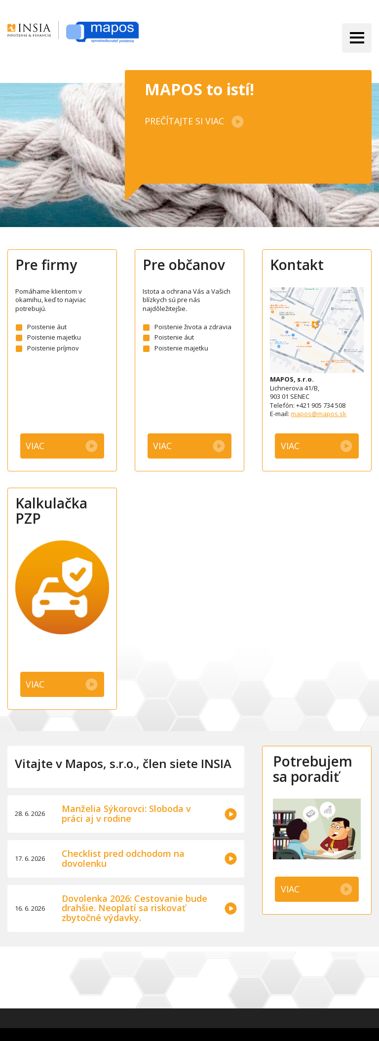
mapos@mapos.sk (318, 413)
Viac (35, 446)
